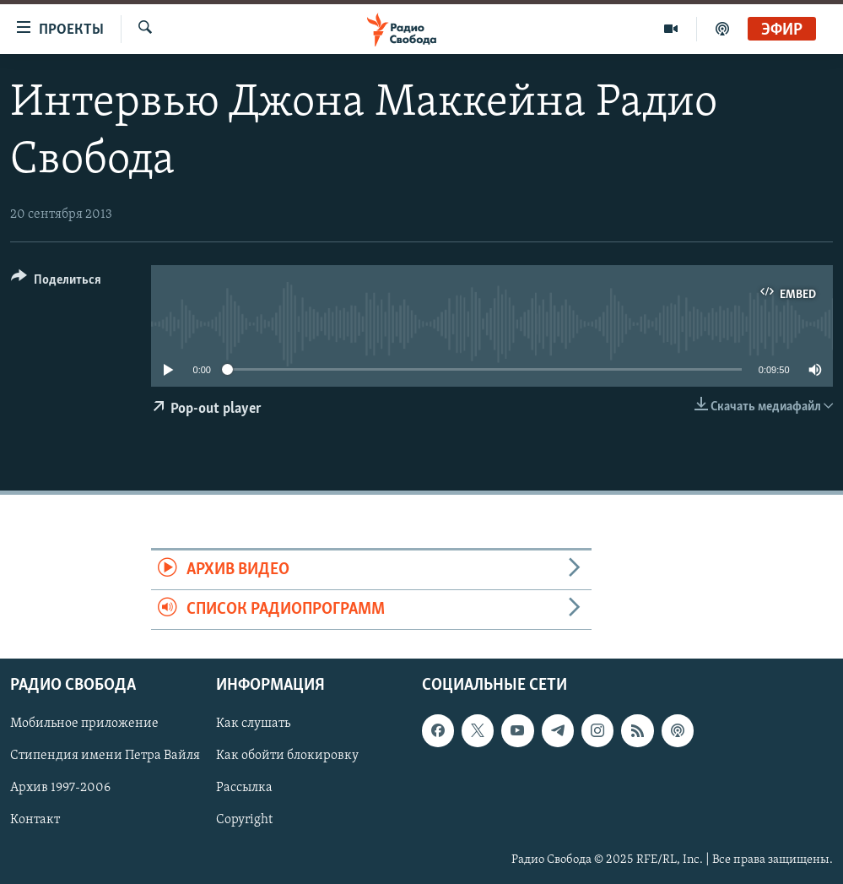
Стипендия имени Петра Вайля (105, 756)
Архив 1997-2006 (60, 788)
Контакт (35, 820)
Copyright (244, 820)
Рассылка (244, 788)
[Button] (56, 282)
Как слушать (253, 724)
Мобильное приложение (84, 724)
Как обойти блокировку (287, 756)
